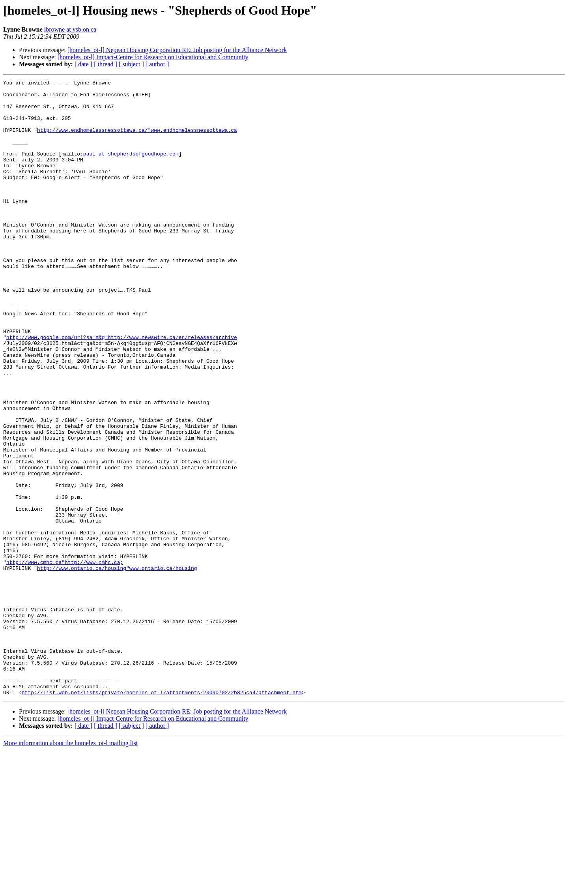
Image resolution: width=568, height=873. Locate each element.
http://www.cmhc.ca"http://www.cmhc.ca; (64, 659)
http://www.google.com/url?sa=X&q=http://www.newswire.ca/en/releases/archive (121, 389)
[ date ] (83, 64)
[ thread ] (105, 64)
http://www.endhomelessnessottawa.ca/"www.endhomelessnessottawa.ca (137, 140)
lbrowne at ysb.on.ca (70, 29)
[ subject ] (131, 64)
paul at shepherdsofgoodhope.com (131, 168)
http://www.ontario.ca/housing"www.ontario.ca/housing (117, 666)
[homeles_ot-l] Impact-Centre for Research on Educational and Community (153, 57)
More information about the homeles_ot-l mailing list (70, 866)
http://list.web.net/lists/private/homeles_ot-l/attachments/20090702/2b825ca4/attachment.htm (162, 815)
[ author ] (157, 64)
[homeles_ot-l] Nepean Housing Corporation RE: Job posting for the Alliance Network (177, 50)
